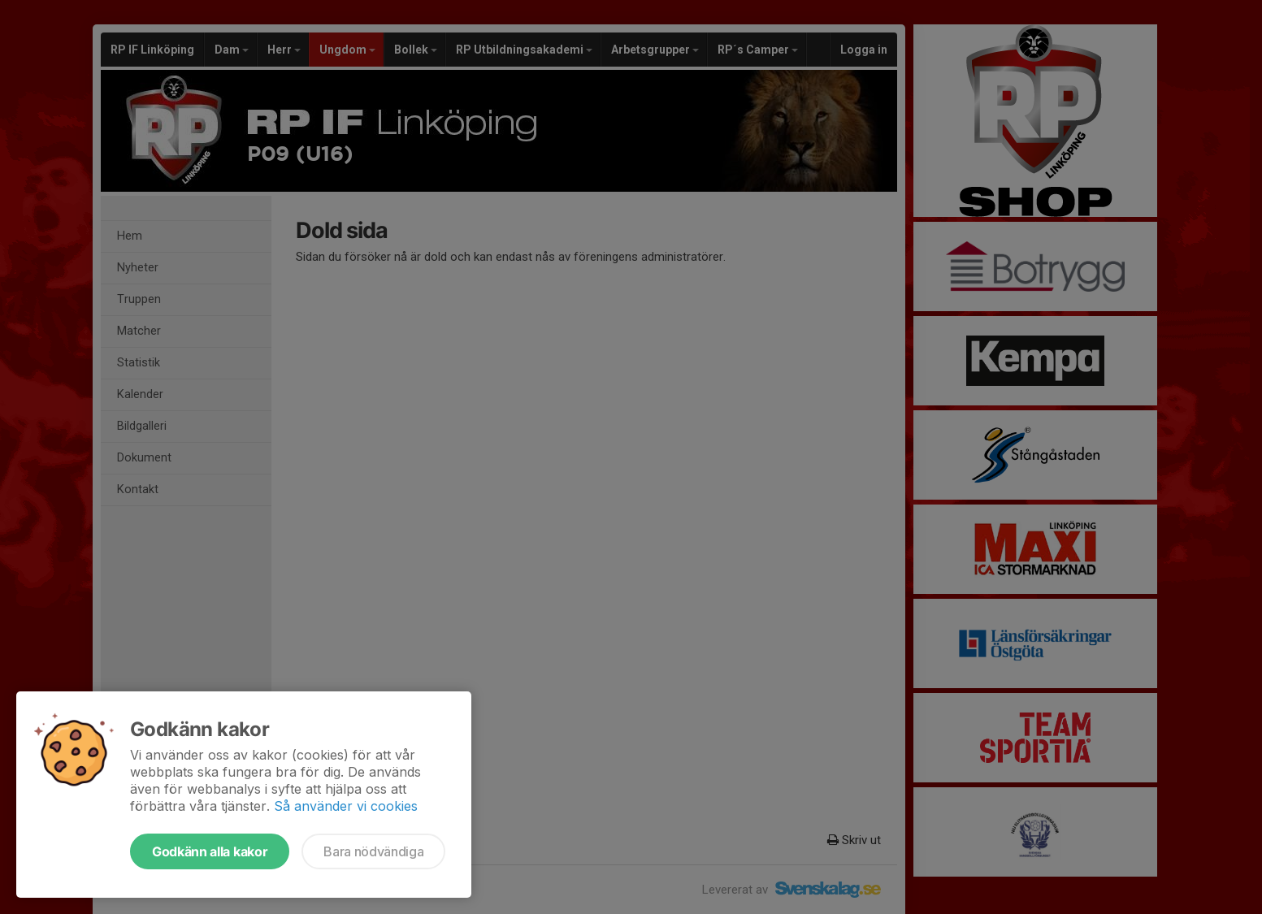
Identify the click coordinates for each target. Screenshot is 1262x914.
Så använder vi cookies (346, 806)
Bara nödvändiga (373, 851)
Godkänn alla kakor (209, 851)
